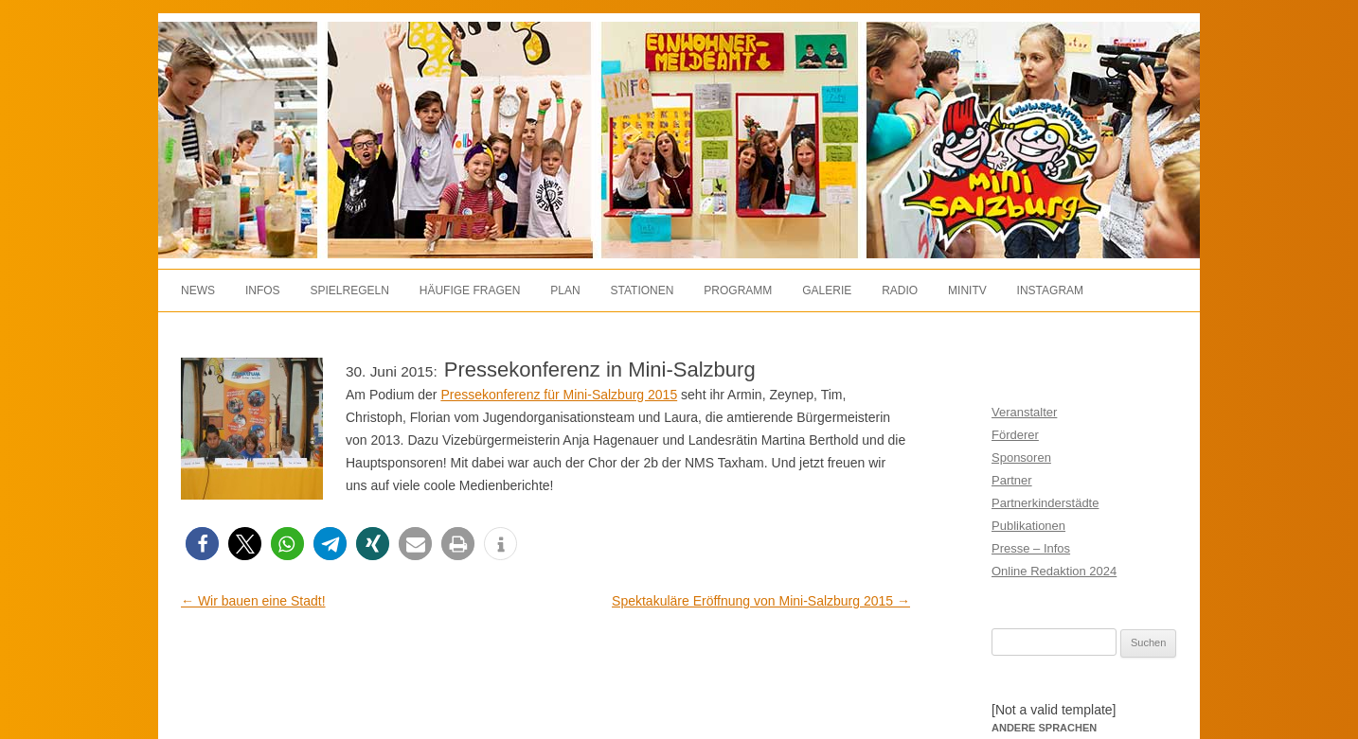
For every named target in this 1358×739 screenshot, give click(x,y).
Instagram (1050, 290)
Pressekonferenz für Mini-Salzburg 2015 (558, 394)
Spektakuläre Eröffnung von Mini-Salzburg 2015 (761, 600)
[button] (202, 543)
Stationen (642, 290)
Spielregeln (349, 290)
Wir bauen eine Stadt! (253, 600)
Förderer (1015, 435)
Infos (262, 290)
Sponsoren (1021, 457)
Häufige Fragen (470, 290)
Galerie (826, 290)
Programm (738, 290)
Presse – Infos (1031, 548)
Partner (1012, 480)
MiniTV (967, 290)
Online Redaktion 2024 (1054, 571)
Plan (565, 290)
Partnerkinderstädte (1045, 503)
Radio (900, 290)
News (198, 290)
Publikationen (1028, 526)
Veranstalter (1024, 412)
